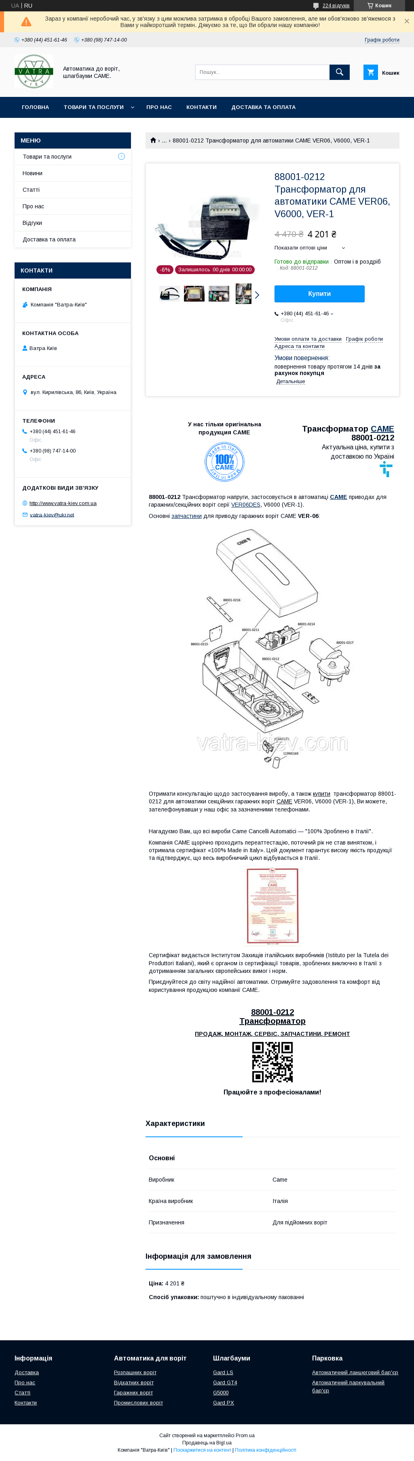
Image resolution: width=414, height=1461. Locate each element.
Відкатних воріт (134, 1382)
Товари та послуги (93, 107)
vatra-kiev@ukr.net (52, 514)
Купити (319, 293)
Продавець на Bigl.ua (207, 1443)
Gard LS (223, 1372)
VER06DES (245, 504)
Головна (35, 107)
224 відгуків (336, 5)
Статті (31, 190)
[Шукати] (340, 72)
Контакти (201, 107)
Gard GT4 (225, 1382)
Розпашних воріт (135, 1372)
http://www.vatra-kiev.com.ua (63, 503)
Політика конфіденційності (265, 1450)
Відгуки (32, 223)
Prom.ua (245, 1435)
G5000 (220, 1393)
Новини (32, 173)
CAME (382, 428)
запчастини (186, 516)
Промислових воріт (138, 1403)
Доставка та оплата (263, 107)
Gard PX (223, 1403)
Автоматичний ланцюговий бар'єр (355, 1372)
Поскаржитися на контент (202, 1450)
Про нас (159, 107)
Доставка (27, 1372)
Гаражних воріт (133, 1393)
